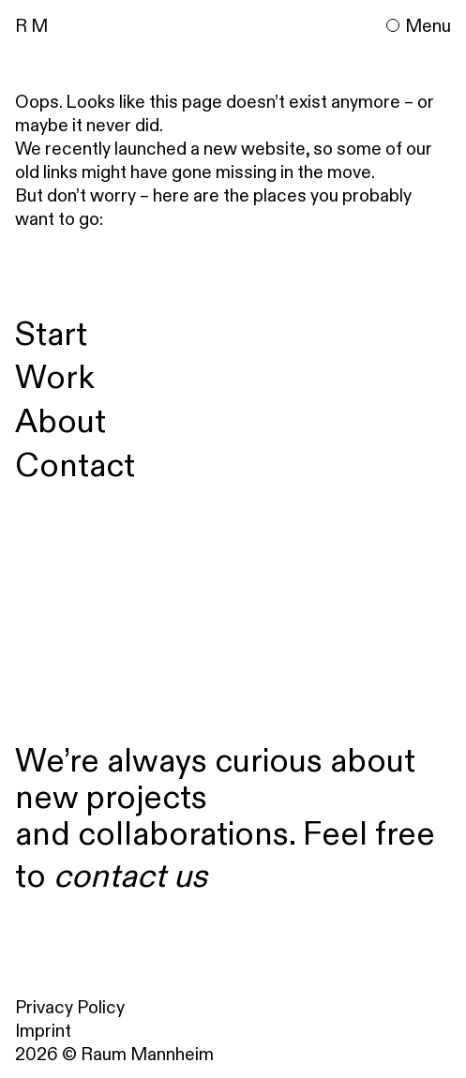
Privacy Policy (70, 1007)
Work (55, 376)
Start (51, 333)
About (60, 420)
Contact (75, 464)
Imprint (43, 1030)
